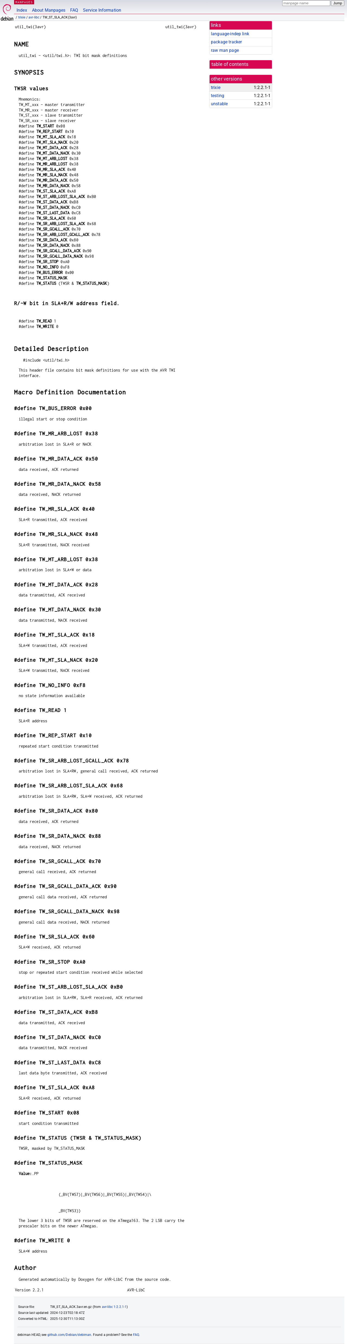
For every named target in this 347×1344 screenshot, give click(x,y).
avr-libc (33, 17)
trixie (21, 17)
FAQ (74, 10)
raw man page (225, 50)
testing (217, 95)
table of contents (230, 64)
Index (22, 10)
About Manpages (48, 10)
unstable (219, 103)
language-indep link (230, 33)
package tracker (226, 41)
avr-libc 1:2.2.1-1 (114, 1307)
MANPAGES (24, 2)
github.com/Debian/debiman (69, 1335)
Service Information (102, 10)
